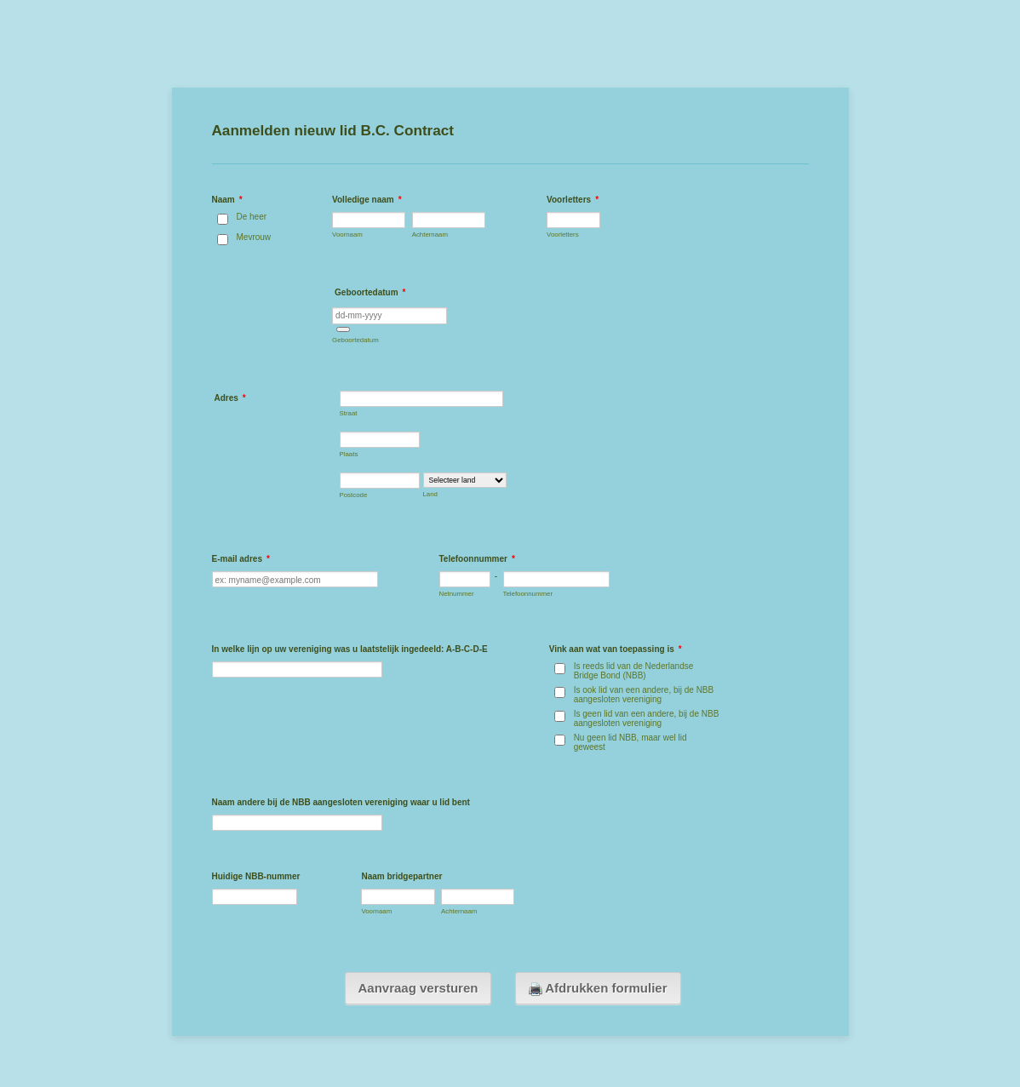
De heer (252, 216)
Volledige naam (367, 199)
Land (430, 494)
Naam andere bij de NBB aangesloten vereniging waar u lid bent (341, 802)
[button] (343, 329)
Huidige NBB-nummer (256, 876)
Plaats (349, 454)
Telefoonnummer (477, 559)
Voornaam (347, 234)
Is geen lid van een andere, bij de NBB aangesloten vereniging (646, 718)
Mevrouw (254, 237)
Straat (349, 413)
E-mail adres (241, 559)
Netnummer (456, 594)
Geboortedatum (355, 340)
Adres (230, 398)
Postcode (354, 495)
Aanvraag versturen (418, 988)
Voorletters (573, 199)
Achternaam (430, 234)
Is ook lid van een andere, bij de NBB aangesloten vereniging (644, 694)
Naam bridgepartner (401, 876)
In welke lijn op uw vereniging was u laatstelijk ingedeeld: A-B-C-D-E (350, 649)
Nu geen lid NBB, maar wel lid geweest (630, 742)
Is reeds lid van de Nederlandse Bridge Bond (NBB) (634, 670)
